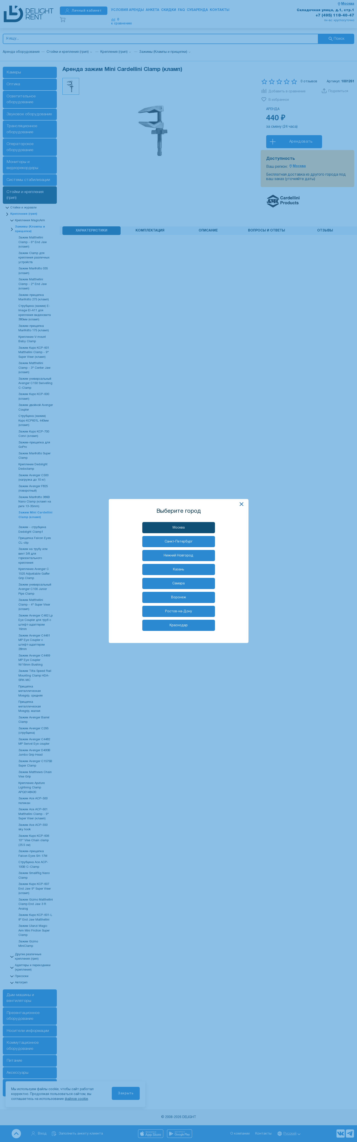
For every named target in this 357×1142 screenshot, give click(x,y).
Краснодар (179, 625)
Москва (179, 527)
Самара (178, 583)
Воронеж (178, 597)
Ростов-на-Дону (178, 611)
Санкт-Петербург (179, 541)
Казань (178, 569)
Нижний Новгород (178, 555)
